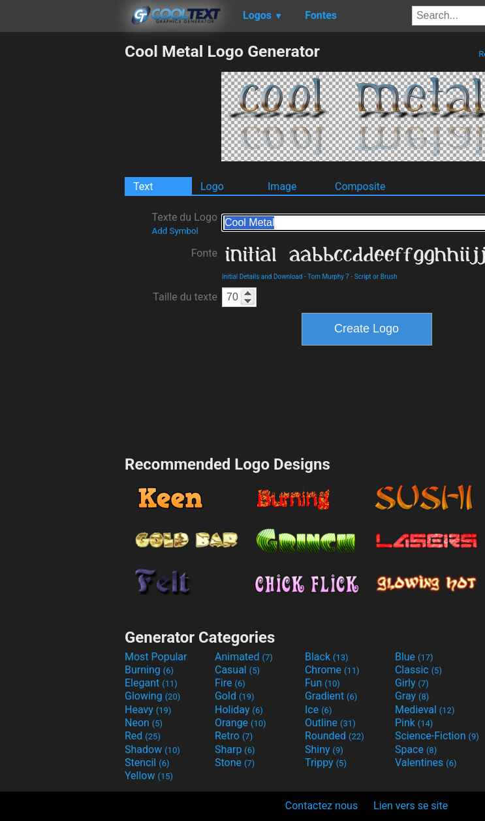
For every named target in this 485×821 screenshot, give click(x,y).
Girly (412, 683)
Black (327, 657)
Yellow (149, 775)
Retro (234, 736)
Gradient (331, 696)
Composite (360, 186)
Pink (414, 722)
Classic (418, 670)
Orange (240, 722)
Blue (414, 657)
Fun (322, 683)
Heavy (148, 709)
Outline (330, 722)
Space (416, 749)
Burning (149, 670)
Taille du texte (185, 297)
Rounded (334, 736)
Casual (237, 670)
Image (282, 186)
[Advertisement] (62, 238)
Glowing (152, 696)
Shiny (324, 749)
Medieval (425, 709)
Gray (412, 696)
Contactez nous (321, 805)
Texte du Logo (184, 223)
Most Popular (156, 657)
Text (143, 186)
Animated (244, 657)
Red (143, 736)
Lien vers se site (410, 805)
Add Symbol (174, 231)
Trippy (326, 762)
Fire (230, 683)
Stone (235, 762)
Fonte (204, 253)
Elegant (151, 683)
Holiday (239, 709)
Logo (212, 186)
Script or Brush (376, 276)
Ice (318, 709)
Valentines (426, 762)
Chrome (332, 670)
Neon (144, 722)
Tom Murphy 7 (328, 276)
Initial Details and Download (262, 276)
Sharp (235, 749)
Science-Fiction (437, 736)
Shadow (152, 749)
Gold (235, 696)
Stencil (147, 762)
